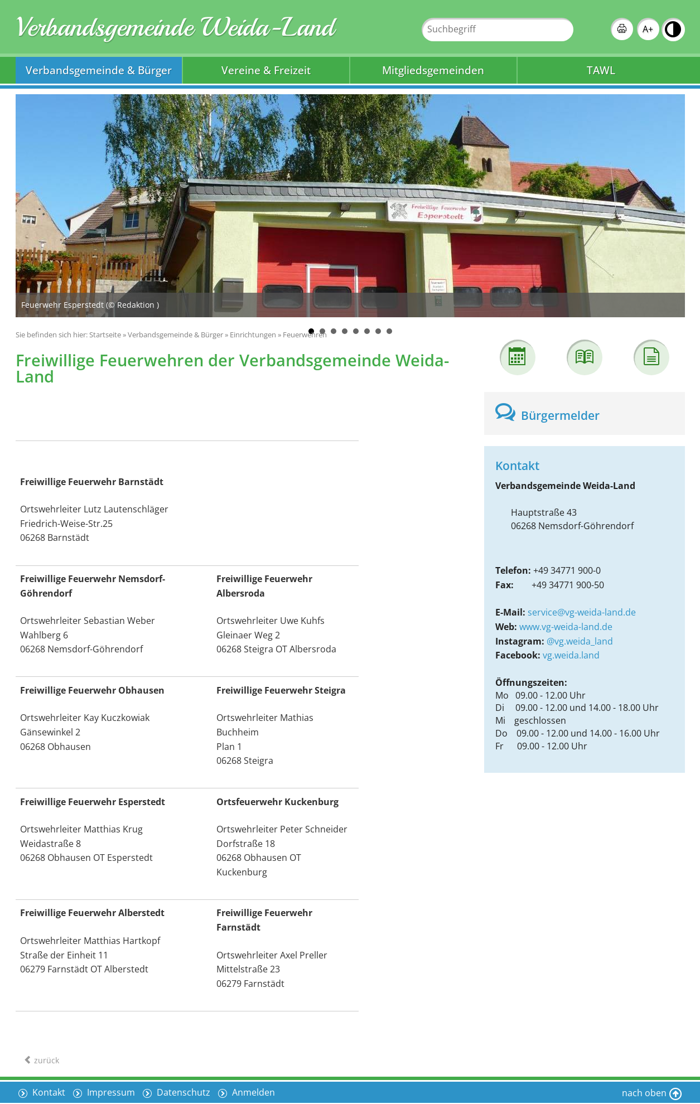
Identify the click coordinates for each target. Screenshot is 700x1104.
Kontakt (47, 1092)
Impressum (110, 1092)
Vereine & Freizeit (266, 70)
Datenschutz (182, 1092)
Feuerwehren (305, 335)
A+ (648, 29)
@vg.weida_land (580, 641)
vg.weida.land (571, 655)
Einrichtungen (253, 335)
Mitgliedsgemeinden (433, 70)
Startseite (105, 335)
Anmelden (252, 1092)
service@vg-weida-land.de (582, 612)
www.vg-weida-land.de (565, 627)
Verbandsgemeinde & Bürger (99, 70)
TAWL (601, 70)
